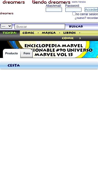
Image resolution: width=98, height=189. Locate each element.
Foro (27, 53)
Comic (28, 33)
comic (68, 38)
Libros (69, 33)
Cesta (14, 65)
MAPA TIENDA (79, 2)
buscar (76, 26)
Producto (11, 53)
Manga (49, 33)
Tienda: (10, 33)
